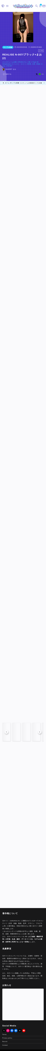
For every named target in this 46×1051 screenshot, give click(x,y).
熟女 (38, 64)
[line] (40, 74)
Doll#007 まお (11, 69)
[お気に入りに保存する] (6, 74)
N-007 (10, 66)
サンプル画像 (7, 47)
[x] (37, 74)
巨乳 (29, 64)
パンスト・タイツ (19, 64)
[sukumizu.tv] (23, 6)
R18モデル (23, 62)
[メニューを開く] (43, 6)
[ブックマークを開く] (39, 6)
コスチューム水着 (10, 62)
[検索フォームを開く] (36, 6)
